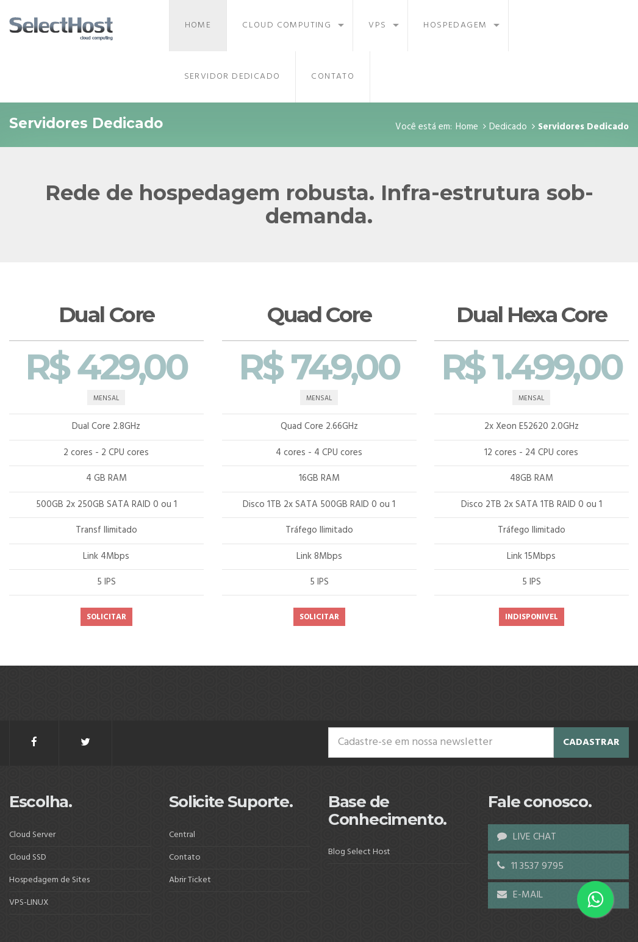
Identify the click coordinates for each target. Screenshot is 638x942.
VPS (377, 25)
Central (182, 835)
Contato (332, 77)
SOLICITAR (106, 617)
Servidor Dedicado (232, 77)
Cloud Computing (286, 25)
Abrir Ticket (190, 880)
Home (198, 25)
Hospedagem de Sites (49, 880)
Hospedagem (455, 25)
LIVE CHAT (526, 837)
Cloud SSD (27, 857)
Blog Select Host (359, 852)
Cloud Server (32, 835)
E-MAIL (520, 895)
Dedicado (508, 127)
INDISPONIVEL (531, 617)
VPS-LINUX (29, 903)
